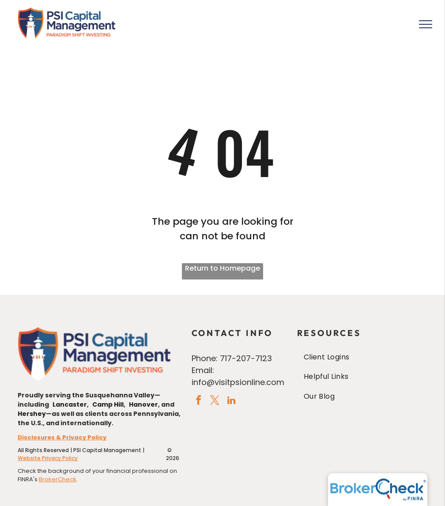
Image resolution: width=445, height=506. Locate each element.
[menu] (425, 24)
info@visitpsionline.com (238, 382)
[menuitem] (362, 357)
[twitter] (215, 401)
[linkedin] (231, 401)
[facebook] (199, 401)
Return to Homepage (222, 268)
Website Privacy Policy (48, 458)
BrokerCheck (57, 479)
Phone (204, 358)
